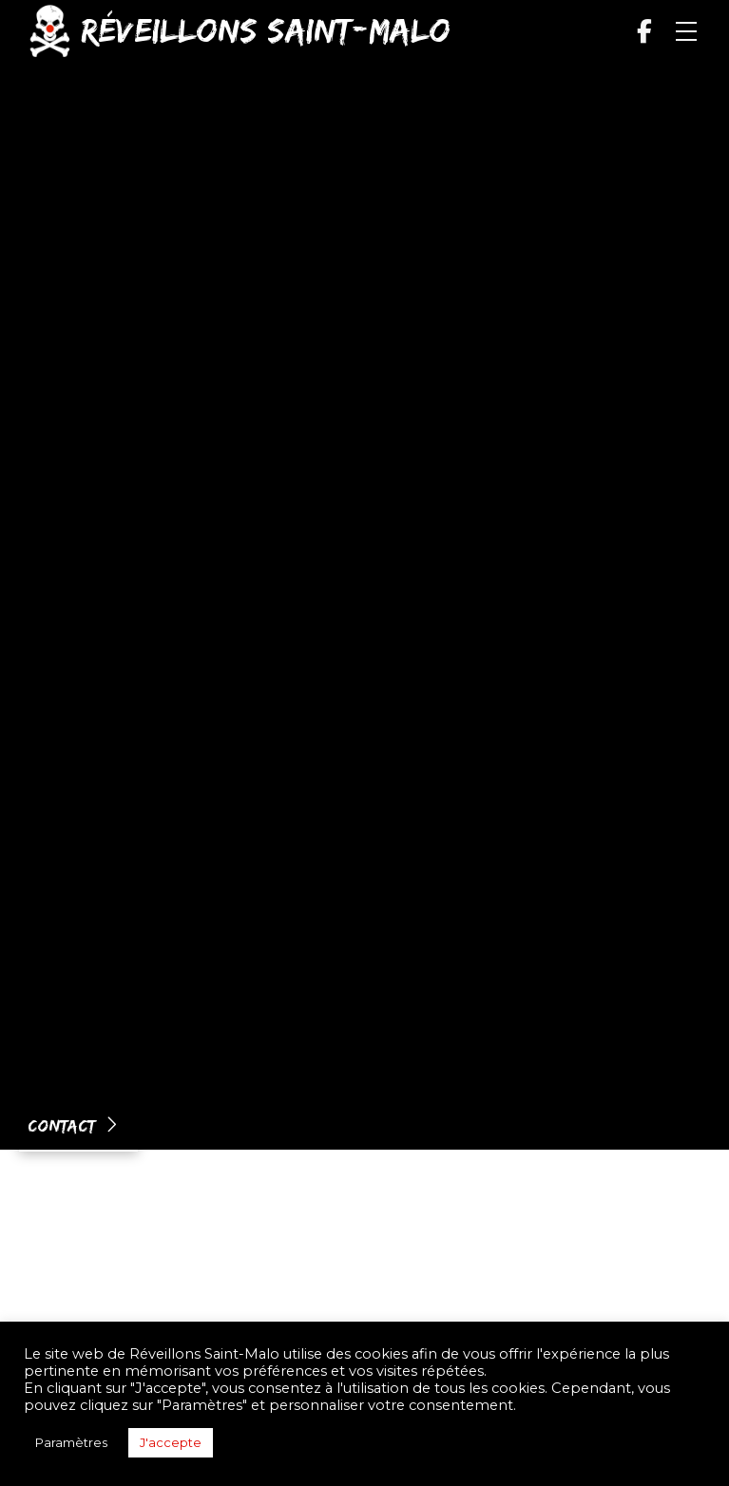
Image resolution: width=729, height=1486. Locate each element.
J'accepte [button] (170, 1442)
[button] (686, 31)
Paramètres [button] (71, 1442)
